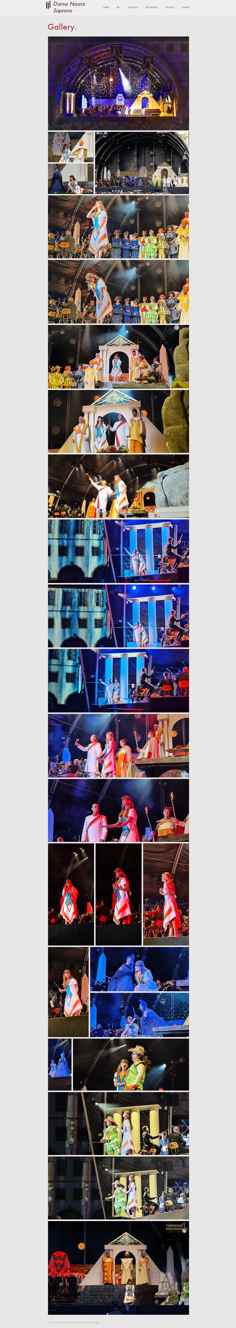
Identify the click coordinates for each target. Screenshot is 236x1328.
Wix (97, 1322)
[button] (168, 7)
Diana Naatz (69, 3)
